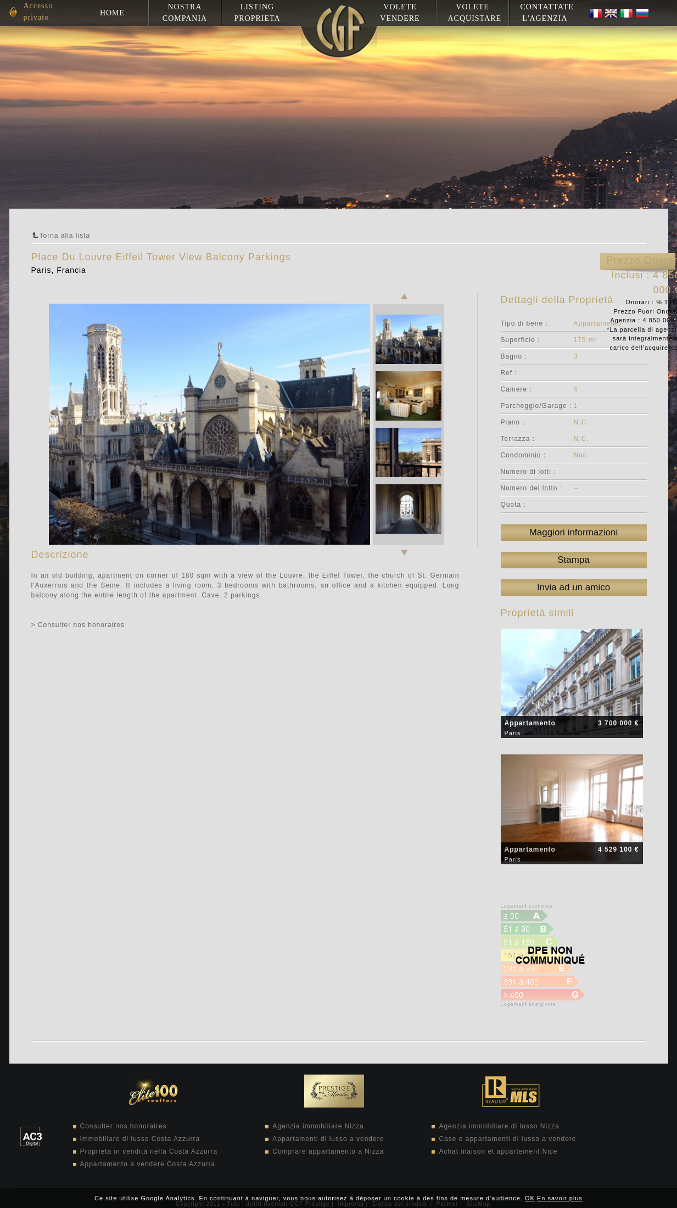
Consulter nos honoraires (123, 1126)
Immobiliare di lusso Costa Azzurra (140, 1139)
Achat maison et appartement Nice (498, 1151)
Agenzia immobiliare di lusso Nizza (499, 1126)
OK (530, 1198)
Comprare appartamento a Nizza (328, 1151)
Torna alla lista (65, 235)
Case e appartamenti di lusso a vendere (507, 1139)
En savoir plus (560, 1198)
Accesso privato (38, 11)
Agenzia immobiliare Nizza (317, 1126)
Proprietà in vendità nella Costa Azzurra (149, 1151)
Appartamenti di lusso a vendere (328, 1139)
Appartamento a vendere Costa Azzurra (148, 1164)
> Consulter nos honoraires (78, 625)
